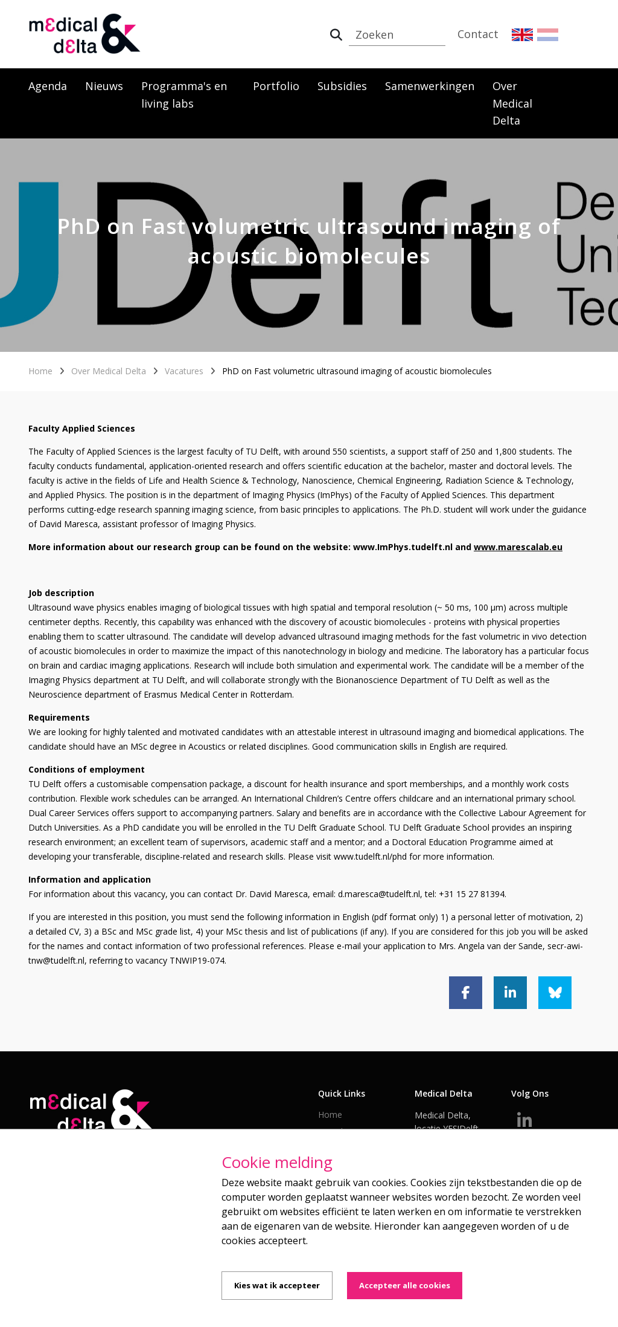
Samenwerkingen (429, 86)
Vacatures (184, 371)
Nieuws (104, 86)
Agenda (47, 86)
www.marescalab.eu (518, 547)
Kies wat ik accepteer (277, 1285)
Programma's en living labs (184, 95)
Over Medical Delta (512, 103)
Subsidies (342, 86)
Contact (478, 34)
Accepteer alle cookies (404, 1285)
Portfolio (276, 86)
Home (40, 371)
